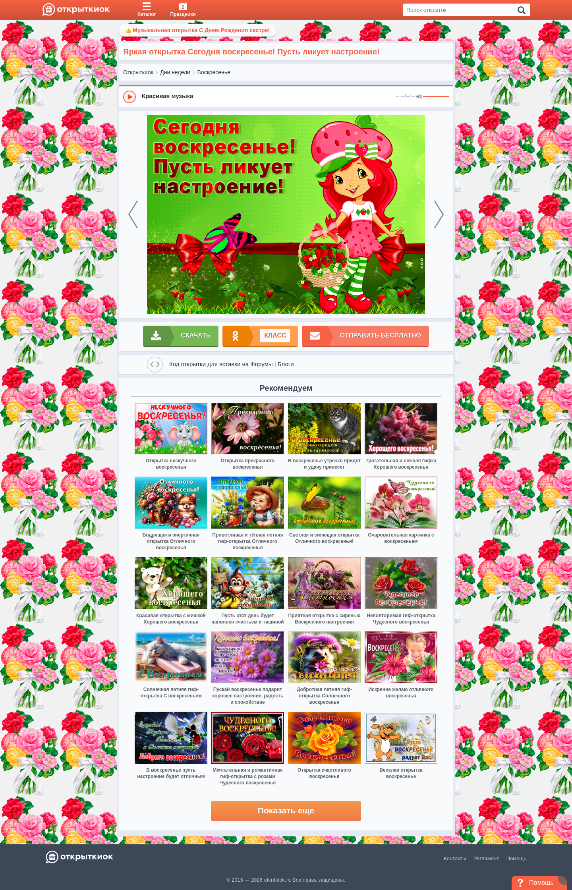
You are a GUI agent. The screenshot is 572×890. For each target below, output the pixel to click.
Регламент (486, 858)
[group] (286, 96)
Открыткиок (138, 72)
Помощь (516, 858)
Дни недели (175, 72)
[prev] (133, 214)
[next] (439, 214)
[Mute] (419, 97)
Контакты (455, 858)
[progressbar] (436, 97)
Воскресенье (213, 72)
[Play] (129, 97)
